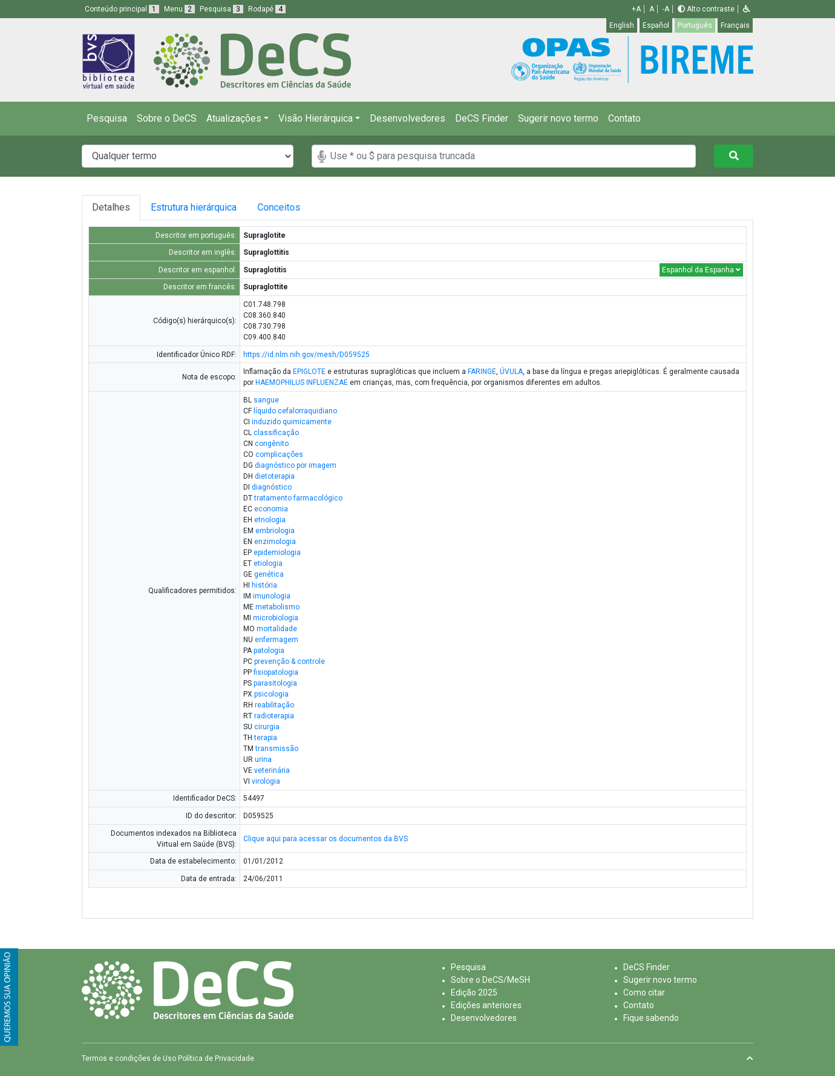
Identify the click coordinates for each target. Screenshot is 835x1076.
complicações (279, 454)
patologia (269, 650)
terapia (265, 737)
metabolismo (277, 607)
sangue (266, 400)
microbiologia (275, 618)
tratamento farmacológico (298, 498)
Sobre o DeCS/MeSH (490, 980)
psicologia (271, 694)
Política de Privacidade (216, 1058)
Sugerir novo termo (558, 118)
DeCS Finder (481, 118)
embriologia (275, 531)
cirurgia (267, 727)
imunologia (271, 596)
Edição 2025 (474, 992)
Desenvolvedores (407, 118)
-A (666, 9)
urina (263, 759)
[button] (746, 9)
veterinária (272, 770)
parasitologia (275, 683)
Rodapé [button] (267, 9)
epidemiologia (277, 552)
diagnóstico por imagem (295, 465)
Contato (624, 118)
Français (735, 25)
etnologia (270, 520)
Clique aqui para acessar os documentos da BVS (325, 839)
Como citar (644, 992)
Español (656, 25)
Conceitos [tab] (288, 207)
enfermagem (276, 639)
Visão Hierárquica (315, 118)
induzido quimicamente (292, 422)
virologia (266, 781)
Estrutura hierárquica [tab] (195, 207)
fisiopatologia (276, 672)
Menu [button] (179, 9)
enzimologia (275, 541)
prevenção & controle (289, 661)
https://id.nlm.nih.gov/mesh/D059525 (306, 354)
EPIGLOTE (309, 371)
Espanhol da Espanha (701, 270)
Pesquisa (107, 118)
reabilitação (274, 705)
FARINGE (482, 371)
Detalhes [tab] (111, 207)
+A (636, 9)
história (264, 585)
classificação (276, 432)
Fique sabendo (651, 1018)
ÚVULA (511, 371)
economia (271, 509)
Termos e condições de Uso (129, 1058)
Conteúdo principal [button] (122, 9)
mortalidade (277, 629)
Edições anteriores (486, 1005)
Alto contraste (706, 9)
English (621, 25)
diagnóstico (272, 487)
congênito (272, 443)
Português (695, 25)
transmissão (276, 748)
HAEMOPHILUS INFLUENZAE (301, 382)
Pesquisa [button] (221, 9)
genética (269, 574)
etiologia (268, 563)
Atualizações (233, 118)
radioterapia (274, 716)
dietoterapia (275, 476)
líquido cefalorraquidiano (295, 411)
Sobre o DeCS (167, 118)
